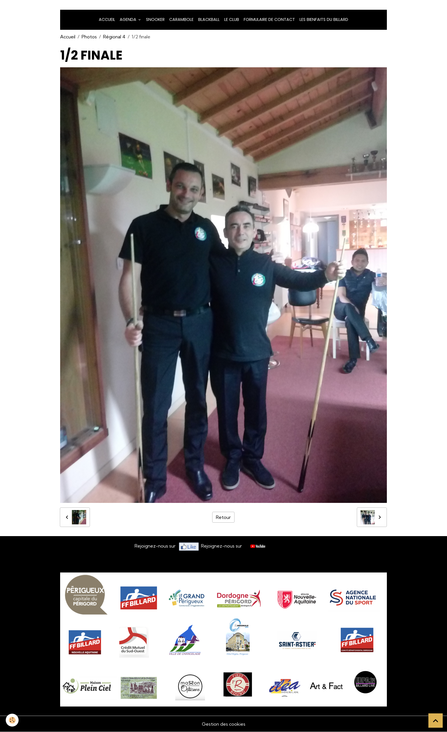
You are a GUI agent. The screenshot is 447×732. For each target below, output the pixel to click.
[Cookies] (12, 720)
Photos (89, 37)
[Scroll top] (435, 720)
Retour (223, 517)
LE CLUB (231, 19)
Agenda (128, 19)
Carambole (181, 19)
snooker (155, 19)
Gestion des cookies (223, 724)
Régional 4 (114, 37)
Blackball (209, 19)
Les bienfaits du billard (324, 19)
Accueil (107, 19)
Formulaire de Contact (269, 19)
